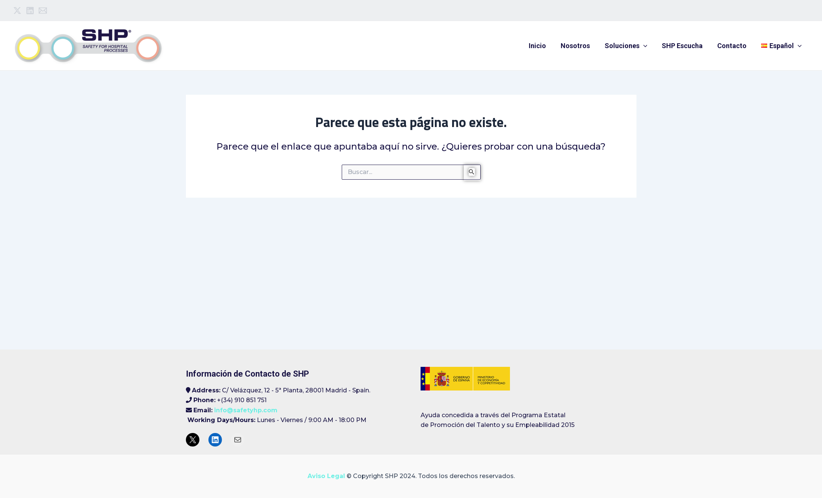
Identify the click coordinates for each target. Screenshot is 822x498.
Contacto (733, 46)
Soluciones (629, 46)
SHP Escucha (685, 46)
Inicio (543, 46)
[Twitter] (17, 10)
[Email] (43, 10)
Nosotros (580, 46)
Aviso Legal (326, 476)
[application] (647, 46)
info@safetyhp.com (246, 410)
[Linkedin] (30, 10)
